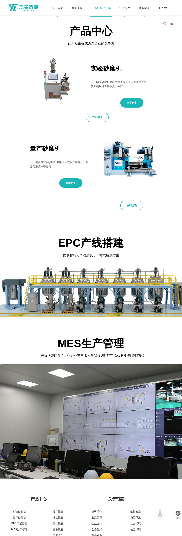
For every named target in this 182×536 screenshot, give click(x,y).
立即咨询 (105, 103)
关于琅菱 (17, 24)
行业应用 (84, 24)
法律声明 (91, 519)
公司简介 (96, 478)
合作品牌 (96, 496)
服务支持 (36, 24)
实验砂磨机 (19, 478)
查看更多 (133, 103)
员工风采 (135, 484)
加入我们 (123, 24)
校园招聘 (135, 496)
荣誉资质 (96, 502)
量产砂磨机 (19, 484)
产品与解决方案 (60, 24)
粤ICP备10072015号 (140, 524)
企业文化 (96, 490)
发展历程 (96, 484)
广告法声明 (107, 519)
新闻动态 (103, 24)
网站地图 (76, 519)
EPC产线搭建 (19, 490)
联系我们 (123, 519)
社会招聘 (135, 490)
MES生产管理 (19, 496)
